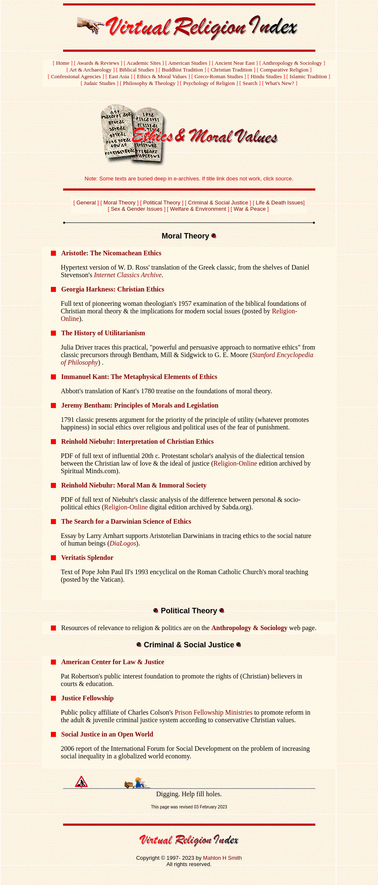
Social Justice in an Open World (107, 734)
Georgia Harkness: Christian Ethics (112, 289)
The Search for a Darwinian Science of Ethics (126, 521)
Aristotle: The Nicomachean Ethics (111, 253)
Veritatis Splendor (87, 557)
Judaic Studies (99, 83)
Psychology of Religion (209, 83)
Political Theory (161, 202)
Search (250, 83)
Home (62, 63)
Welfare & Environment (198, 209)
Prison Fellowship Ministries (214, 712)
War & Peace (250, 209)
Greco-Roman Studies (219, 76)
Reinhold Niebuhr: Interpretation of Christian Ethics (137, 441)
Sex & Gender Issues (136, 209)
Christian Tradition (231, 69)
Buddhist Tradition (182, 69)
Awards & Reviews (98, 63)
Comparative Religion (284, 69)
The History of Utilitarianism (103, 333)
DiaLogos (122, 543)
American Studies (187, 63)
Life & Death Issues (279, 202)
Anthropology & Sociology (292, 63)
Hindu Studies (266, 76)
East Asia (118, 76)
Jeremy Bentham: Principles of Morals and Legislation (140, 405)
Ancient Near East (235, 63)
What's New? (279, 83)
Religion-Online (235, 463)
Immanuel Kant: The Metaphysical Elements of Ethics (139, 376)
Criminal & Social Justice (218, 202)
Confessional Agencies (76, 76)
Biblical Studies (136, 69)
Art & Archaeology (90, 69)
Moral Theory (119, 202)
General (86, 202)
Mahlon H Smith (222, 858)
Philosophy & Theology (149, 83)
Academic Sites (144, 63)
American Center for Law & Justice (112, 661)
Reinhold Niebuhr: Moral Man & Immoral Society (134, 485)
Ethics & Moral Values (162, 76)
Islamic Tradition (308, 76)
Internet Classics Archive (127, 274)
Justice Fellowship (87, 698)
